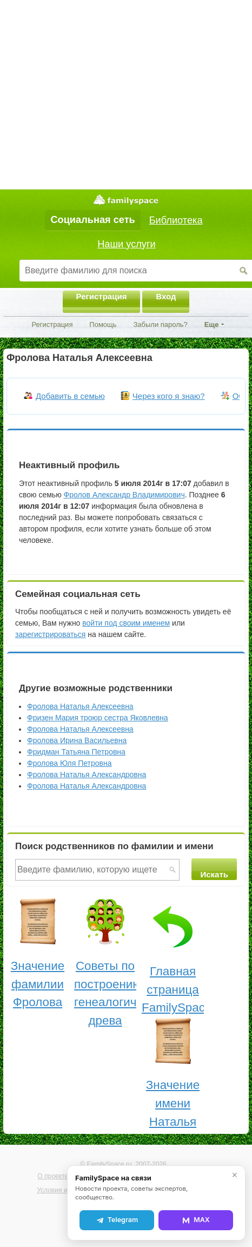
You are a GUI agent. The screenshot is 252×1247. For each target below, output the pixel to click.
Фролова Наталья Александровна (86, 774)
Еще (211, 324)
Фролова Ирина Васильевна (77, 740)
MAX (196, 1220)
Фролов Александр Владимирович (124, 494)
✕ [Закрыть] (234, 1175)
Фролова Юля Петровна (69, 763)
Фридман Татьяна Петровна (76, 751)
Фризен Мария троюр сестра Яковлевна (97, 717)
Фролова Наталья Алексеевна (80, 706)
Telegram (117, 1220)
